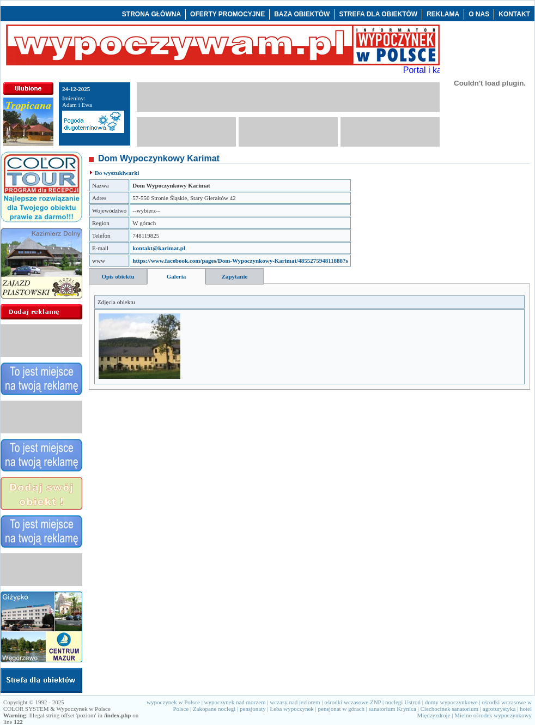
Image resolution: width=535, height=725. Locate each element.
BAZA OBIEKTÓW (302, 14)
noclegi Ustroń (403, 702)
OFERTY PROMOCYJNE (227, 14)
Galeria (176, 276)
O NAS (479, 14)
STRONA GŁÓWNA (151, 14)
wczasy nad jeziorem (295, 702)
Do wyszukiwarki (117, 173)
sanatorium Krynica (392, 708)
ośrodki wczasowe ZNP (352, 702)
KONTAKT (514, 14)
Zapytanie (235, 276)
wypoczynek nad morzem (235, 702)
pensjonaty (253, 708)
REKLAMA (443, 14)
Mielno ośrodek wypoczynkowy (493, 715)
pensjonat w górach (341, 708)
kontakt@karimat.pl (158, 248)
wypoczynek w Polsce (173, 702)
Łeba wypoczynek (291, 708)
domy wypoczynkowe (451, 702)
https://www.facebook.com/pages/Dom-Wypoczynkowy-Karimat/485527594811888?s (240, 260)
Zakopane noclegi (214, 708)
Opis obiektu (117, 276)
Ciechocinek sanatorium (450, 708)
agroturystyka (499, 708)
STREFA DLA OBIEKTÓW (378, 14)
